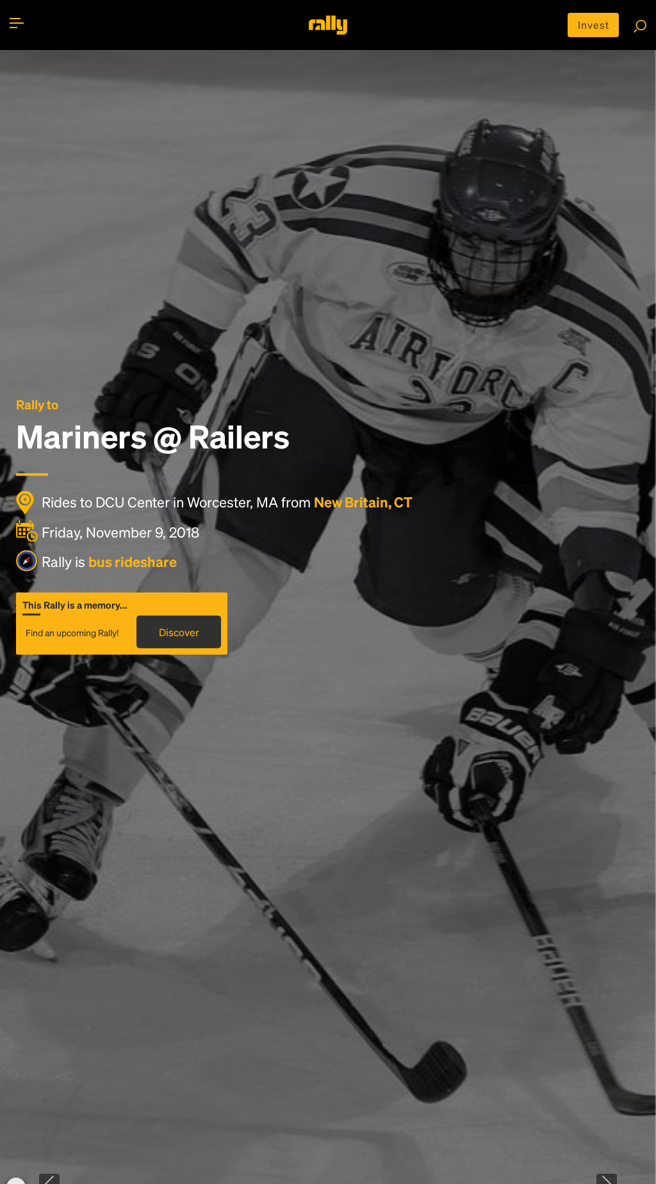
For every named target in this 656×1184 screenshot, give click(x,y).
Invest (593, 24)
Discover (179, 632)
